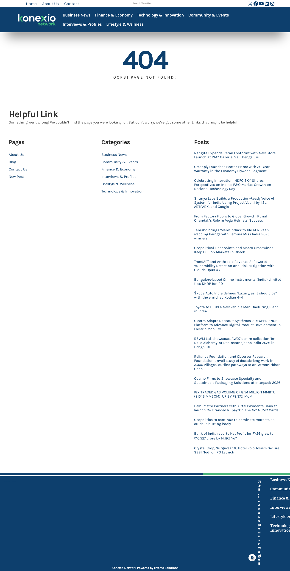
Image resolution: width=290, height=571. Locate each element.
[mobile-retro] (111, 526)
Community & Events (208, 15)
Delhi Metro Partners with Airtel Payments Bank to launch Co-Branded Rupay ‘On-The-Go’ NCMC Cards (236, 434)
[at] (111, 549)
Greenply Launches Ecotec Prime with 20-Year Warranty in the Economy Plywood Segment (235, 170)
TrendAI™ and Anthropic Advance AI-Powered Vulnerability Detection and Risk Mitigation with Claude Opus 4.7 (234, 274)
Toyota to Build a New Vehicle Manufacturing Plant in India (235, 320)
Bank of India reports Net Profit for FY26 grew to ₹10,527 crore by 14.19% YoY (237, 466)
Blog (12, 162)
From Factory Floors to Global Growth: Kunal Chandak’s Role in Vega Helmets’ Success (234, 223)
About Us (16, 154)
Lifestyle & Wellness (124, 24)
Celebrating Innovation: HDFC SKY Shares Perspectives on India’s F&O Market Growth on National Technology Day (236, 187)
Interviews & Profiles (82, 24)
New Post (16, 176)
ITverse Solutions (166, 568)
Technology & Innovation (160, 15)
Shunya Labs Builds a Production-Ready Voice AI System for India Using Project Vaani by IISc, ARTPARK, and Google (236, 206)
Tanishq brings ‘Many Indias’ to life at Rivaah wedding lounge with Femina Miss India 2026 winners (235, 240)
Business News (76, 15)
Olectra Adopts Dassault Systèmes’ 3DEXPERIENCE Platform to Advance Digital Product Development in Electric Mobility (234, 337)
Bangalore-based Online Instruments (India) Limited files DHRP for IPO (234, 291)
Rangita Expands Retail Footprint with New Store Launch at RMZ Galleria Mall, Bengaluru (236, 155)
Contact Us (18, 169)
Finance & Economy (113, 15)
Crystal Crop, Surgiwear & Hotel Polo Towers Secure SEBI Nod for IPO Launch (234, 481)
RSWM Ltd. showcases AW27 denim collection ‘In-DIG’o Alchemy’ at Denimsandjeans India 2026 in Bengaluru (236, 357)
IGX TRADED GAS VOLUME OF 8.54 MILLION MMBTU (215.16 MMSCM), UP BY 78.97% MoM (234, 416)
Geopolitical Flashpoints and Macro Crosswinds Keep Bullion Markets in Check (233, 257)
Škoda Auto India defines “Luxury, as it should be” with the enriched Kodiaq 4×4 (236, 305)
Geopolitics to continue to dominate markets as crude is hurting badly (235, 450)
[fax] (111, 539)
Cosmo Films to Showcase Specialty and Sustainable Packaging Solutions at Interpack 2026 (236, 400)
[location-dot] (111, 515)
